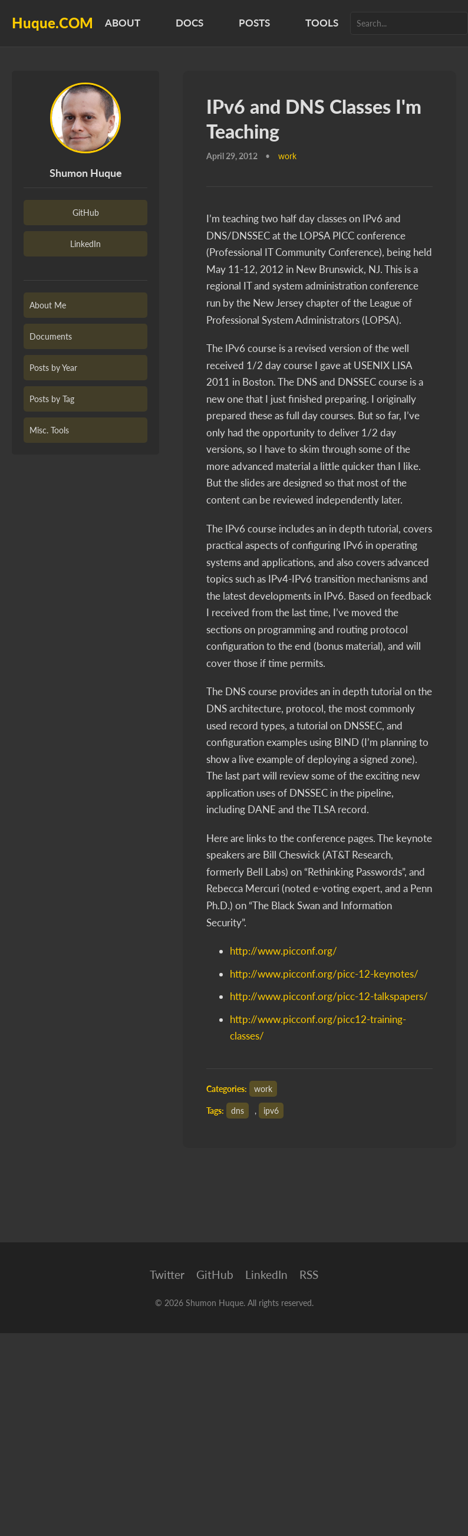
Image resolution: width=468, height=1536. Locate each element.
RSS (308, 1274)
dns (237, 1111)
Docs (189, 23)
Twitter (167, 1274)
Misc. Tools (49, 430)
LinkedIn (85, 244)
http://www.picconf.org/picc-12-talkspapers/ (329, 996)
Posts (254, 23)
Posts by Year (53, 368)
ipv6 (271, 1111)
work (263, 1089)
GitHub (85, 213)
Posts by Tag (51, 399)
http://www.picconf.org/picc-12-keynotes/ (324, 974)
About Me (47, 305)
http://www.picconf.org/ (283, 951)
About (122, 23)
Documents (50, 336)
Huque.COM (52, 22)
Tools (321, 23)
